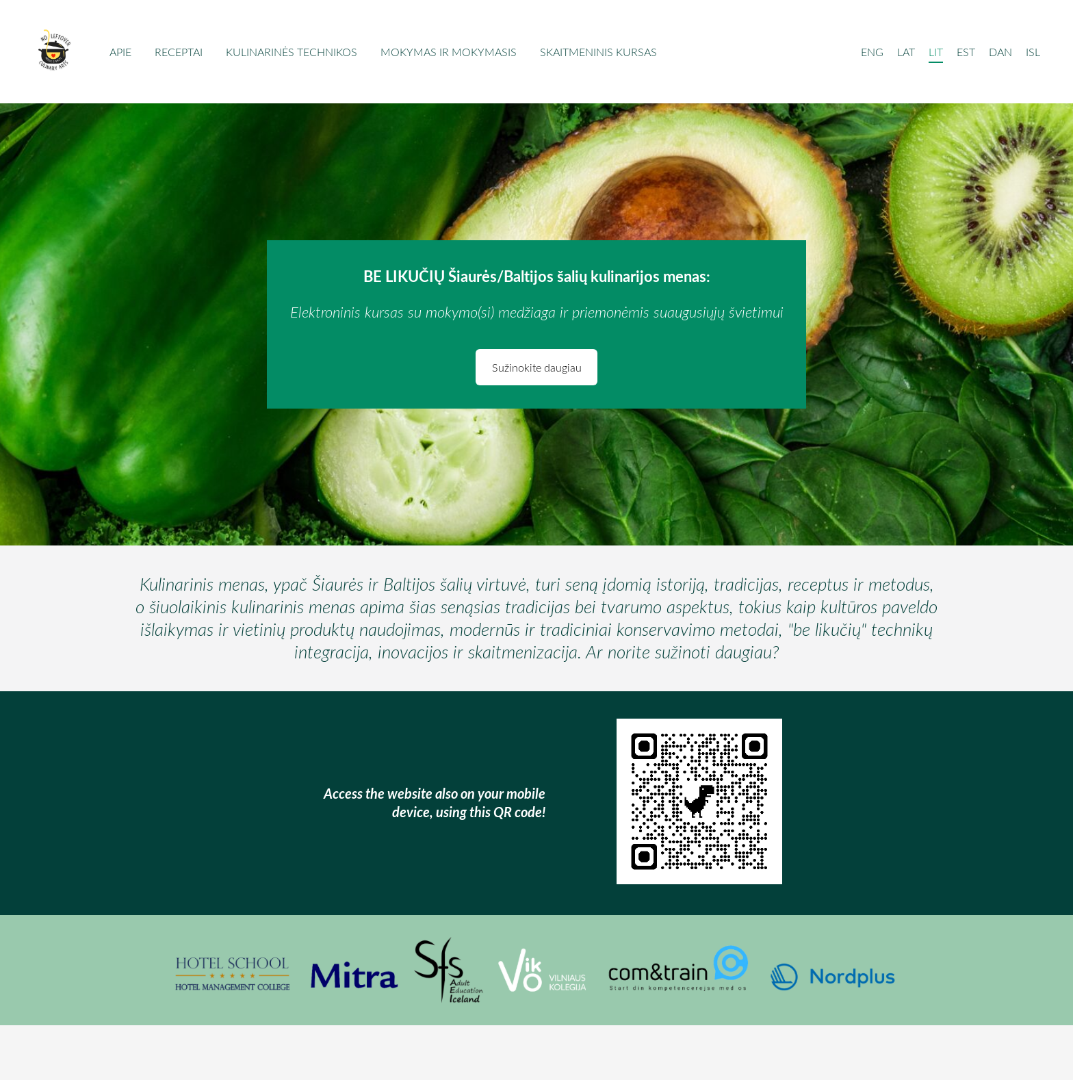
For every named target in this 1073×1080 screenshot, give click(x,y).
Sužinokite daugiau (537, 367)
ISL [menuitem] (1033, 52)
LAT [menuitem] (906, 52)
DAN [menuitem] (1000, 52)
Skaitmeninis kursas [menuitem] (598, 52)
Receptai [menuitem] (179, 52)
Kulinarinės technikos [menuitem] (291, 52)
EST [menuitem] (966, 52)
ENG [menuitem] (872, 52)
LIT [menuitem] (936, 52)
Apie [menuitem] (120, 52)
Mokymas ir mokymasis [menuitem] (448, 52)
